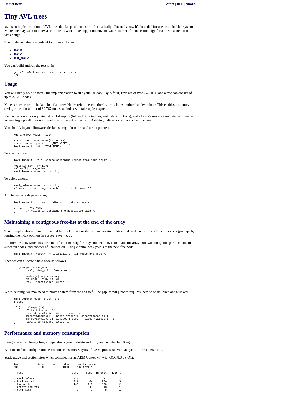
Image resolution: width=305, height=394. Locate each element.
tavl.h (18, 50)
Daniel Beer (13, 4)
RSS (180, 4)
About (190, 4)
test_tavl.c (21, 58)
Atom (170, 4)
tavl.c (18, 54)
